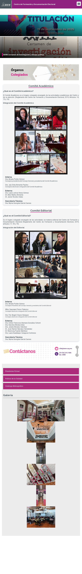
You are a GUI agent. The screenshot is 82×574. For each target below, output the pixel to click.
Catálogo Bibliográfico (14, 386)
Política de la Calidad (13, 379)
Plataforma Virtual (12, 371)
